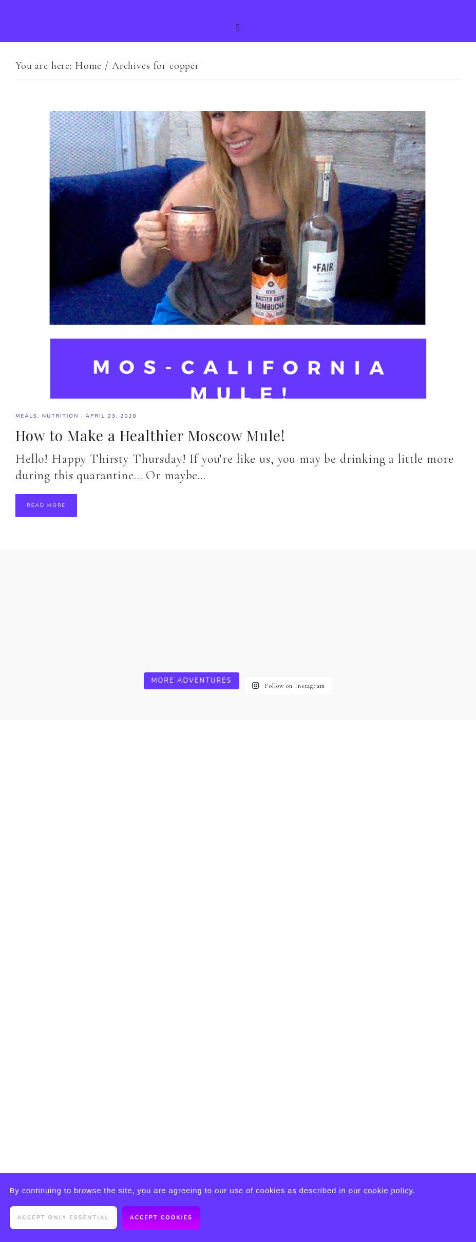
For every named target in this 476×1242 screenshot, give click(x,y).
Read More (46, 505)
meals (26, 416)
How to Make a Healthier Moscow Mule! (150, 435)
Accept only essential (63, 1217)
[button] (238, 21)
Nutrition (60, 416)
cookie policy (388, 1190)
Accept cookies (161, 1217)
